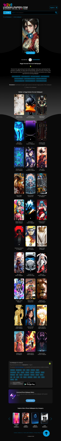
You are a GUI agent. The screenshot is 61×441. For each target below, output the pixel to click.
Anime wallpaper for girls (41, 80)
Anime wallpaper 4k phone (30, 78)
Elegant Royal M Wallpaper (42, 248)
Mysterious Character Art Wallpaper (19, 248)
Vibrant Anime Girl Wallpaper (19, 354)
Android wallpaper (19, 367)
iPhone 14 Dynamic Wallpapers (30, 143)
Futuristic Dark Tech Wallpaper (42, 143)
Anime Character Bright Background (42, 327)
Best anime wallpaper (35, 76)
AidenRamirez (34, 59)
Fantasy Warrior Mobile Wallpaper (30, 354)
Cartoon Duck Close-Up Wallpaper (30, 117)
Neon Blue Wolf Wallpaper (19, 143)
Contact (15, 432)
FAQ (42, 432)
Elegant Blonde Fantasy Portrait (19, 117)
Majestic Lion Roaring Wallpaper (42, 301)
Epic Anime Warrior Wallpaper (30, 222)
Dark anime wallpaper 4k (41, 78)
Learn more (30, 400)
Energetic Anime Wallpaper (19, 301)
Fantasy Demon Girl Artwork (42, 222)
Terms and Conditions (28, 432)
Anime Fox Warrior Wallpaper (42, 275)
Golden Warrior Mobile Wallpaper (19, 327)
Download (30, 53)
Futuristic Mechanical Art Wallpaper (42, 196)
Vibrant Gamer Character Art (30, 301)
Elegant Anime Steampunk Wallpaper (30, 169)
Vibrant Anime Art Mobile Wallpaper (19, 222)
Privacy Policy (37, 432)
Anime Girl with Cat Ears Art (30, 327)
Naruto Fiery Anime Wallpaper (30, 248)
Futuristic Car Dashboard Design (30, 275)
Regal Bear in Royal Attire (42, 117)
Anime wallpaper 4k (16, 76)
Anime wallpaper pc (45, 76)
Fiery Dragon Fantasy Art (19, 196)
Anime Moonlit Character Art (30, 196)
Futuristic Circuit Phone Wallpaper (19, 169)
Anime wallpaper (17, 17)
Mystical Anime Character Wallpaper (42, 354)
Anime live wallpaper (19, 78)
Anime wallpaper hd (26, 76)
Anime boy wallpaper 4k (30, 80)
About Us (20, 432)
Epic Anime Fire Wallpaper (42, 169)
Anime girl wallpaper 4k (19, 80)
